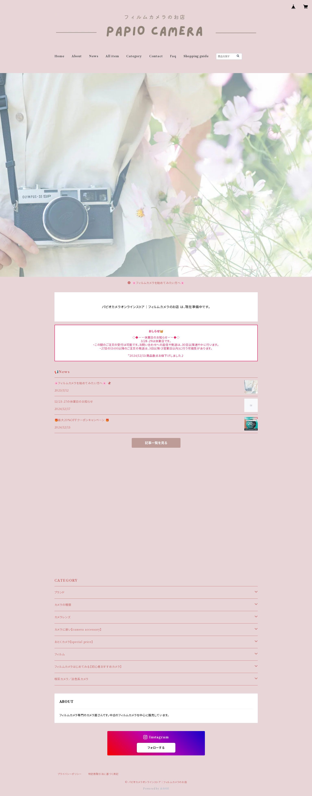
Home (59, 56)
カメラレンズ (62, 617)
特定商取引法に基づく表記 (103, 774)
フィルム (59, 654)
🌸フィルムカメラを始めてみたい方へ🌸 (156, 283)
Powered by (156, 788)
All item (112, 56)
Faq (173, 56)
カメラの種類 (62, 605)
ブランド (59, 592)
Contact (156, 56)
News (93, 56)
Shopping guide (196, 56)
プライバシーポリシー (70, 774)
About (77, 56)
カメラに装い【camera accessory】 (78, 629)
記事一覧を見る (156, 443)
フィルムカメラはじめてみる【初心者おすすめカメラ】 (88, 667)
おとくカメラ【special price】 (73, 642)
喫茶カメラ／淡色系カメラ (71, 679)
